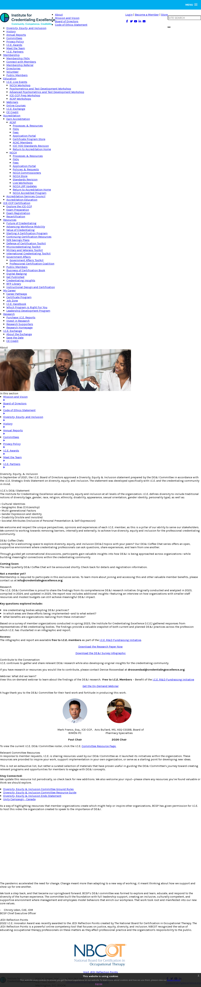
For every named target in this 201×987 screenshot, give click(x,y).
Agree (98, 983)
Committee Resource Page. (99, 746)
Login (129, 14)
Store (164, 14)
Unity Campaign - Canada (19, 799)
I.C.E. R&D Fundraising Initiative (120, 640)
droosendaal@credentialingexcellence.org (156, 669)
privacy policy (173, 980)
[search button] (169, 27)
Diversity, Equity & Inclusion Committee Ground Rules (38, 789)
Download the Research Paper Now (100, 646)
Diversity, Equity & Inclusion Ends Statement (32, 796)
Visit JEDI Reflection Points (100, 972)
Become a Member (147, 14)
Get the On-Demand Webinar (101, 686)
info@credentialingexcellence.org (39, 580)
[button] (191, 5)
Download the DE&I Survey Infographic (100, 653)
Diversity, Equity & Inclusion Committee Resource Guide (39, 792)
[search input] (184, 18)
